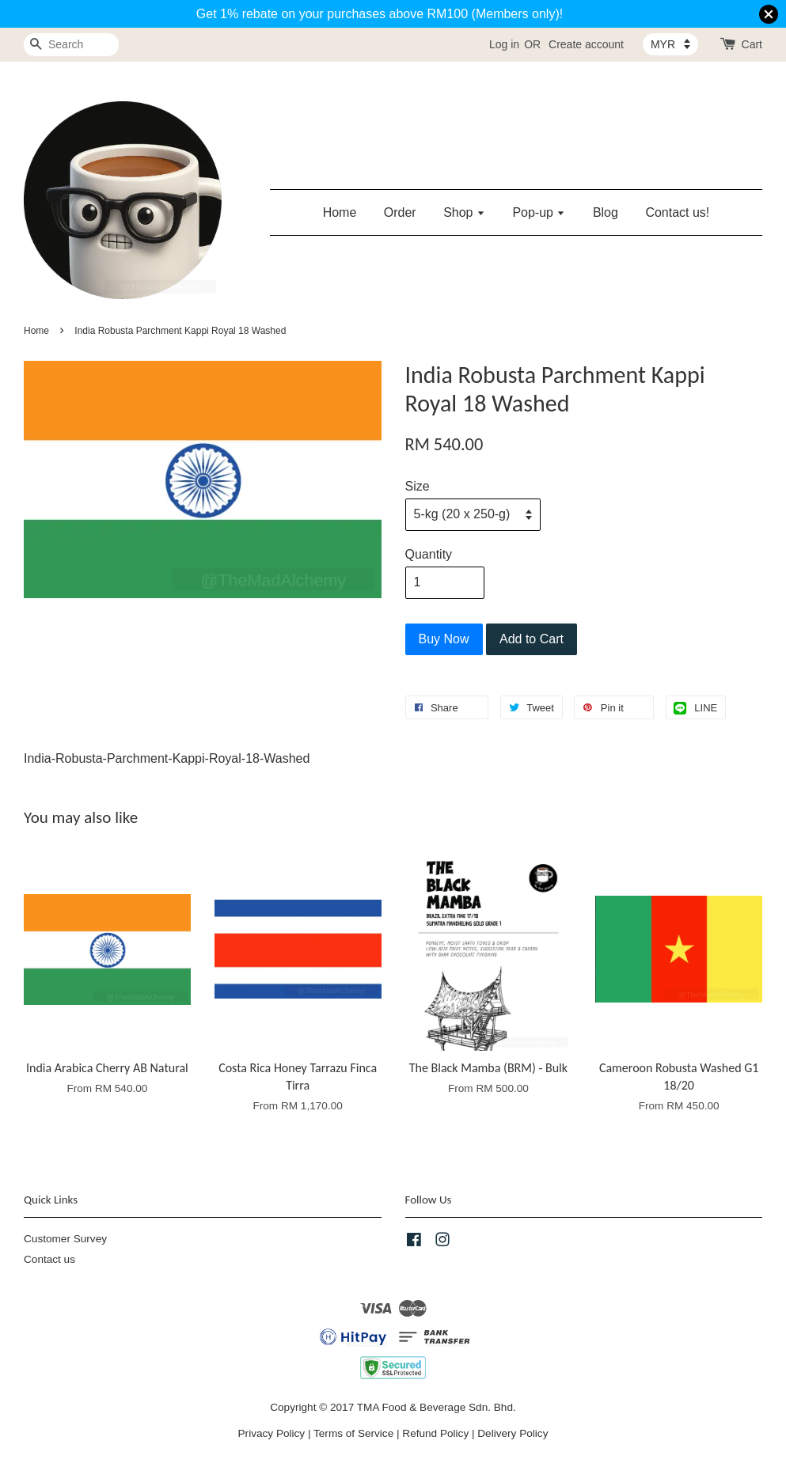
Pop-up (538, 212)
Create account (586, 44)
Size (417, 486)
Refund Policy (435, 1433)
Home (340, 212)
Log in (504, 44)
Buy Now (444, 639)
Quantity (429, 554)
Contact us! (677, 212)
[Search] (71, 44)
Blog (605, 212)
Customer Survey (65, 1239)
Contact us (49, 1259)
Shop (464, 212)
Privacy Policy (272, 1433)
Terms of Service (353, 1433)
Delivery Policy (512, 1433)
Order (400, 212)
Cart (752, 44)
